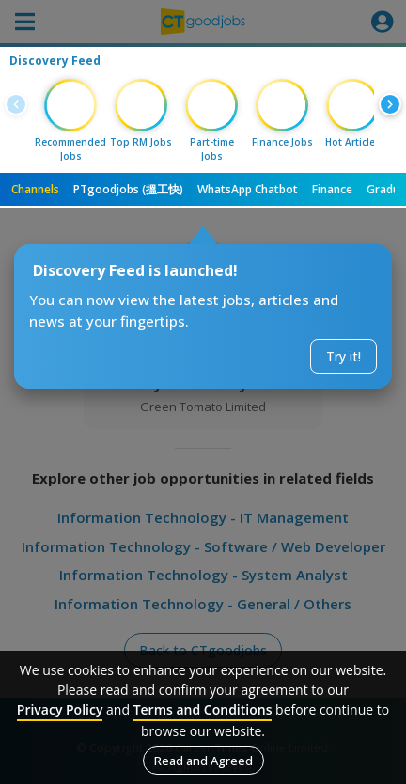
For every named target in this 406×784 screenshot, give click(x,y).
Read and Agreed (203, 760)
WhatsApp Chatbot (247, 189)
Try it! (343, 356)
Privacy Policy (60, 709)
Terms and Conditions (203, 709)
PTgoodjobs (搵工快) (128, 189)
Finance (332, 189)
